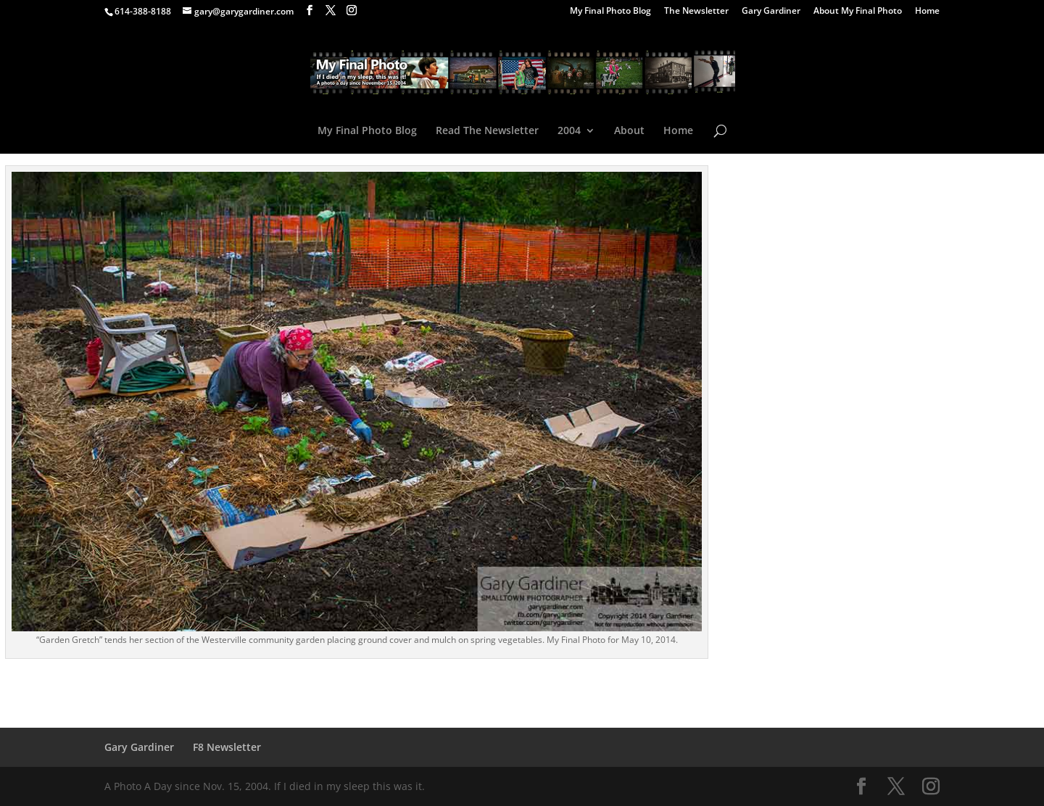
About (629, 131)
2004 (569, 131)
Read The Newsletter (487, 131)
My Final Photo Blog (610, 12)
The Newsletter (696, 12)
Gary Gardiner (771, 12)
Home (927, 12)
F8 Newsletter (227, 747)
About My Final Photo (857, 12)
